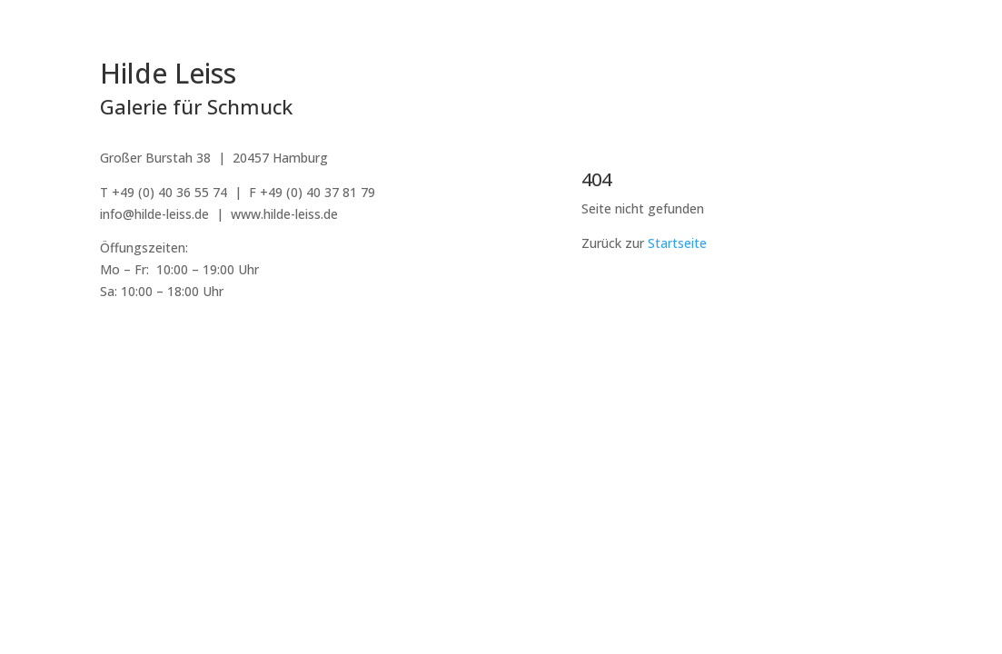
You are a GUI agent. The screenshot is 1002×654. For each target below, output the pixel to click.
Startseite (677, 243)
